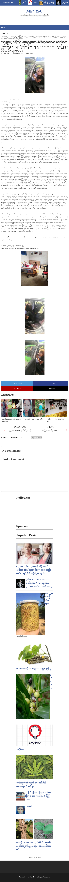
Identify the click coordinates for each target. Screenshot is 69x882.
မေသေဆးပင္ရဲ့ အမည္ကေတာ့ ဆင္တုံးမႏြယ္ (33, 668)
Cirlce (51, 389)
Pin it (18, 389)
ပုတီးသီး (26, 2)
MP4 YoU (34, 11)
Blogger (38, 857)
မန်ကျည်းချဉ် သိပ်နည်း (51, 2)
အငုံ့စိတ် (37, 2)
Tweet (18, 383)
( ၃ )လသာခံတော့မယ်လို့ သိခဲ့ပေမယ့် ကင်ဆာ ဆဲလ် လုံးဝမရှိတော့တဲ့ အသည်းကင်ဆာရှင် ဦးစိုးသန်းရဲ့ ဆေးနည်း (33, 570)
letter (31, 53)
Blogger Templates (44, 877)
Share (51, 383)
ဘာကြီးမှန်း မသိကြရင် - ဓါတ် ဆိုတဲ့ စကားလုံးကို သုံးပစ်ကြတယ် (38, 796)
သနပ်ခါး (28, 806)
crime (27, 53)
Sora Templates (31, 877)
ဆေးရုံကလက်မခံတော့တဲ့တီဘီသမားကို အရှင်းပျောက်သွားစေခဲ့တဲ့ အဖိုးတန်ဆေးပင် (33, 846)
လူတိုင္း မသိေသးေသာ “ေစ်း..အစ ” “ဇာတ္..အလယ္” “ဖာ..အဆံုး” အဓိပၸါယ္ (38, 583)
